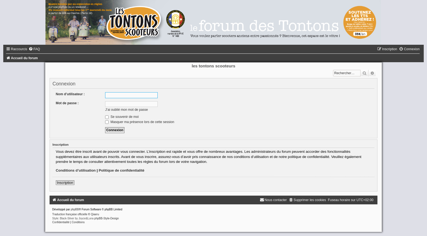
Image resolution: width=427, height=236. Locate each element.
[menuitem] (34, 49)
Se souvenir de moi (122, 117)
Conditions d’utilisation (76, 170)
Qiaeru (95, 214)
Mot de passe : (67, 103)
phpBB (75, 209)
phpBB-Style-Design (106, 218)
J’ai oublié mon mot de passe (126, 110)
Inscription (65, 183)
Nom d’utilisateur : (70, 94)
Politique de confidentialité (121, 170)
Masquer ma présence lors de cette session (139, 122)
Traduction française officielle (69, 214)
